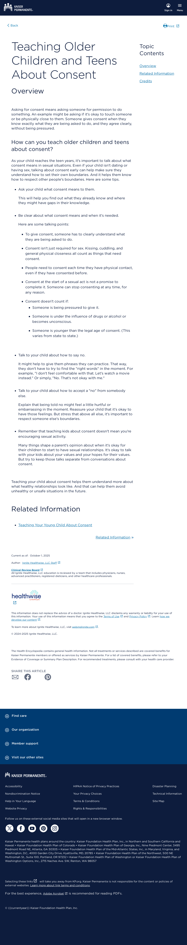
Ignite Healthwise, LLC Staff (41, 562)
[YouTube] (31, 828)
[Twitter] (9, 828)
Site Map (158, 801)
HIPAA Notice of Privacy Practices (96, 786)
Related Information (113, 537)
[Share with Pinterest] (48, 677)
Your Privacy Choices (87, 793)
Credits (145, 81)
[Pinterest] (43, 828)
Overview (147, 66)
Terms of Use (113, 616)
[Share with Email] (15, 677)
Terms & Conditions (86, 801)
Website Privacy (16, 808)
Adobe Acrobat (55, 893)
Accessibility (13, 786)
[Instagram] (54, 828)
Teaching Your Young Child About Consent (55, 525)
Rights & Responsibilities (90, 808)
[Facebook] (20, 828)
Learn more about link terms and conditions (60, 885)
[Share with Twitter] (37, 677)
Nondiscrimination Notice (22, 793)
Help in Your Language (20, 801)
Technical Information (167, 793)
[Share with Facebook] (26, 677)
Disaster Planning (164, 786)
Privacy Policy (139, 616)
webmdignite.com (85, 626)
